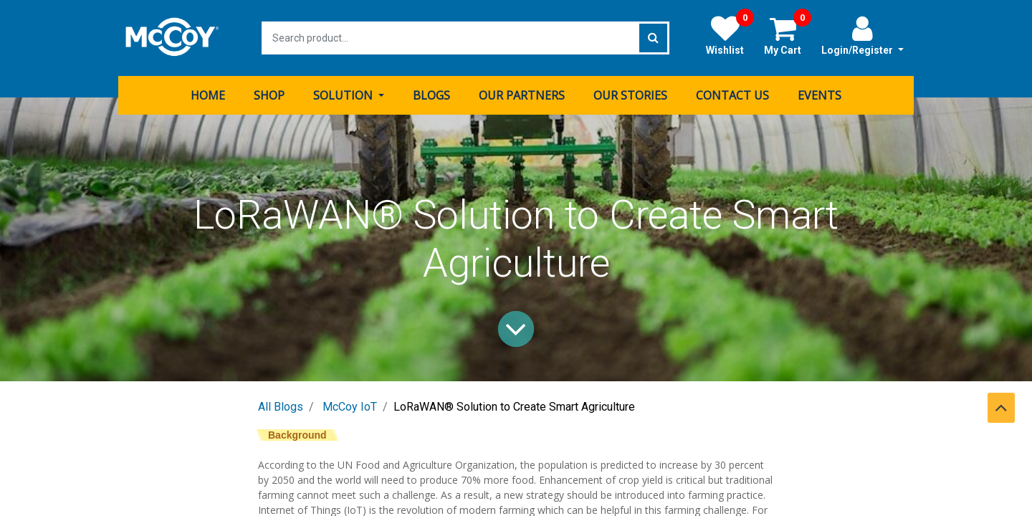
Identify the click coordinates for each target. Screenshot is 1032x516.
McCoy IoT (349, 407)
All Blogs (280, 407)
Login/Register (862, 35)
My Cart (787, 35)
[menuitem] (208, 95)
